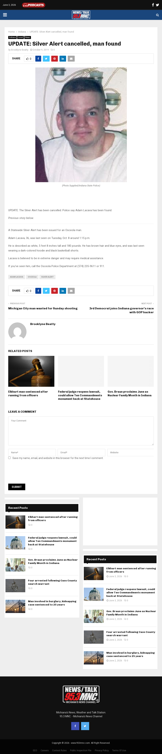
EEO (35, 750)
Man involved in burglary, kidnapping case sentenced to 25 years (52, 603)
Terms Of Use (119, 750)
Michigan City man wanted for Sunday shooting (43, 308)
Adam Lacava (16, 277)
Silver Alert (47, 277)
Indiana (12, 37)
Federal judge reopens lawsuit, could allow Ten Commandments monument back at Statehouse (80, 395)
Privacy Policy (102, 750)
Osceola (32, 277)
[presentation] (36, 473)
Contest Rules (59, 750)
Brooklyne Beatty (19, 50)
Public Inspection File (80, 750)
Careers (45, 750)
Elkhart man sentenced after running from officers (28, 393)
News (27, 37)
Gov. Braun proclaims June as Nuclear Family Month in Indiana (130, 393)
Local (20, 37)
